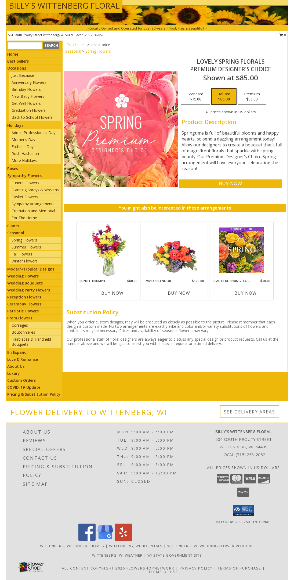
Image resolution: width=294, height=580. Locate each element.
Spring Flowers (24, 240)
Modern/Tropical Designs (30, 269)
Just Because (23, 75)
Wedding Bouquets (25, 283)
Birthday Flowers (26, 89)
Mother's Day (23, 139)
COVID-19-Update (23, 387)
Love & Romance (22, 359)
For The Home (24, 217)
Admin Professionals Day (33, 132)
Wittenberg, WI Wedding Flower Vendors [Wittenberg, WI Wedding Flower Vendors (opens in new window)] (210, 545)
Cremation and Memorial (33, 210)
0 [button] (283, 35)
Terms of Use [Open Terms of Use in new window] (163, 571)
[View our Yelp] (123, 539)
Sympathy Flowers (24, 175)
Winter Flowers (25, 261)
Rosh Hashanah (25, 153)
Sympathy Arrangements (33, 203)
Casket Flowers (25, 196)
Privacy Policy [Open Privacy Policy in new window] (196, 568)
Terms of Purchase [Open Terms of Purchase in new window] (239, 568)
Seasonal (15, 232)
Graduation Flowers (29, 110)
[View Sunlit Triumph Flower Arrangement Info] (108, 250)
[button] (243, 510)
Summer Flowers (26, 247)
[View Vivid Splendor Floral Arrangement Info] (175, 250)
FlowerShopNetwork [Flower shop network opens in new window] (150, 568)
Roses (12, 168)
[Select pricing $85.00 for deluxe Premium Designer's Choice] (224, 97)
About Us (15, 366)
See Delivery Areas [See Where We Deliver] (249, 412)
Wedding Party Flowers (28, 290)
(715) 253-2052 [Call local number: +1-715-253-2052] (93, 35)
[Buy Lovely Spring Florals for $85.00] (230, 183)
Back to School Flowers (32, 117)
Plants (13, 225)
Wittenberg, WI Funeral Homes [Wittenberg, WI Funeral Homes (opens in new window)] (72, 545)
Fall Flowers (22, 254)
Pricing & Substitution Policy (33, 394)
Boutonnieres (23, 332)
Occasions (16, 68)
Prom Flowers (19, 317)
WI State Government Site (174, 555)
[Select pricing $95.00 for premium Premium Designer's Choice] (252, 97)
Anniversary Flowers (29, 82)
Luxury (13, 373)
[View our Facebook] (87, 539)
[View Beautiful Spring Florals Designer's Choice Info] (241, 250)
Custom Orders (21, 380)
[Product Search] (25, 45)
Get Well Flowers (26, 103)
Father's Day (23, 146)
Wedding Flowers (23, 276)
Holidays (15, 125)
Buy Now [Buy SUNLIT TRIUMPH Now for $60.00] (112, 293)
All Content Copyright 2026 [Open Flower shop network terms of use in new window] (93, 568)
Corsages (20, 325)
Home (12, 54)
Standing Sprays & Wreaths (35, 189)
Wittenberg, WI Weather (117, 555)
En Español (17, 352)
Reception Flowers (24, 297)
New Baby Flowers (28, 96)
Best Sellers (18, 61)
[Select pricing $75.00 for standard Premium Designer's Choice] (195, 97)
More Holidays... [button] (25, 160)
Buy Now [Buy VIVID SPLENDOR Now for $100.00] (179, 293)
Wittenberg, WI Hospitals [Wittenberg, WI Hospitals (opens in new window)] (136, 545)
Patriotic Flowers (23, 311)
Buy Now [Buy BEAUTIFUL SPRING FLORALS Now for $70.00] (245, 293)
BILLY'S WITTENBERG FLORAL (64, 5)
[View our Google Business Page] (105, 539)
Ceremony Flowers (24, 304)
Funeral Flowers (25, 182)
